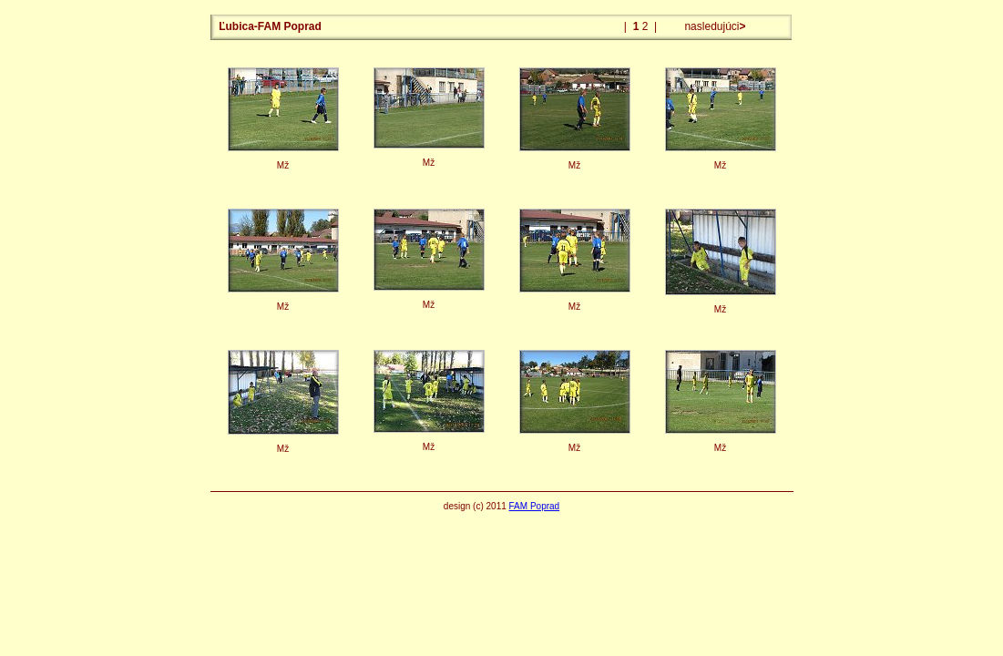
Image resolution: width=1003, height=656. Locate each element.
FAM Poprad (534, 506)
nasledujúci (713, 26)
